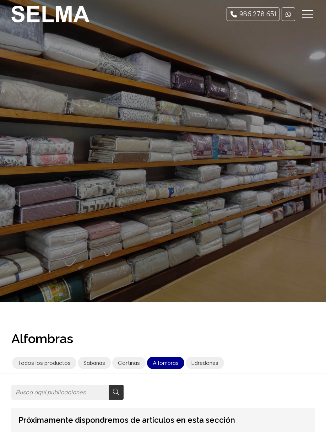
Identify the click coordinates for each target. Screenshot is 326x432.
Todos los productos (44, 363)
